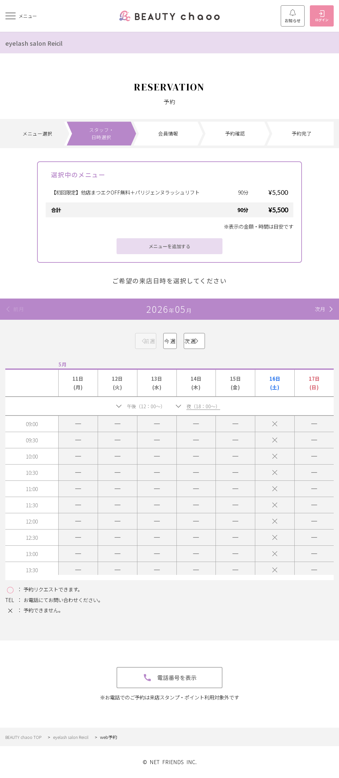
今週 (169, 341)
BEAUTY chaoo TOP (25, 737)
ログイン (322, 16)
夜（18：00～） (207, 406)
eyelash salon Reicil (40, 42)
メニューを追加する (169, 246)
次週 (226, 341)
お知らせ (293, 16)
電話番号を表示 (170, 677)
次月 (320, 308)
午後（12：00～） (145, 406)
